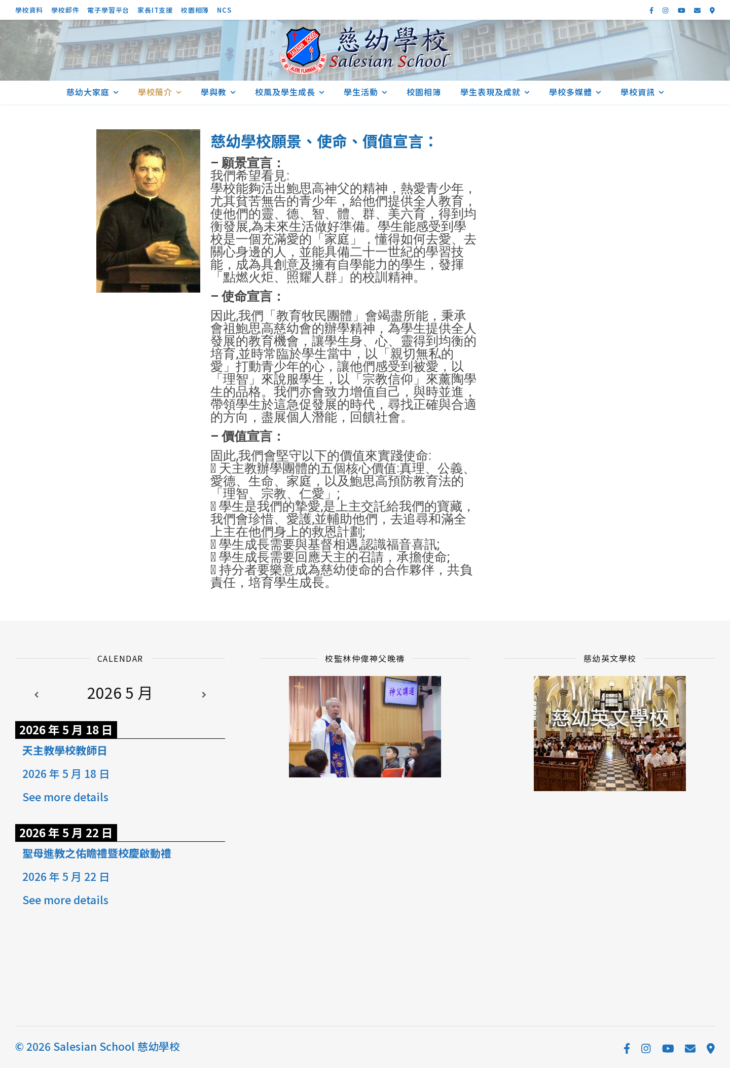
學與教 (214, 92)
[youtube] (682, 10)
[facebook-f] (652, 10)
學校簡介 (155, 92)
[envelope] (698, 10)
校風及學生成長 (285, 92)
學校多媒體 (570, 92)
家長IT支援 (155, 10)
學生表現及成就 (490, 92)
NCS (224, 10)
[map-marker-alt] (712, 10)
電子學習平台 (108, 10)
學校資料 (29, 10)
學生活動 (361, 92)
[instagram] (666, 10)
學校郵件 (65, 10)
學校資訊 (637, 92)
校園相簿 (195, 10)
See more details (65, 796)
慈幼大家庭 (88, 92)
